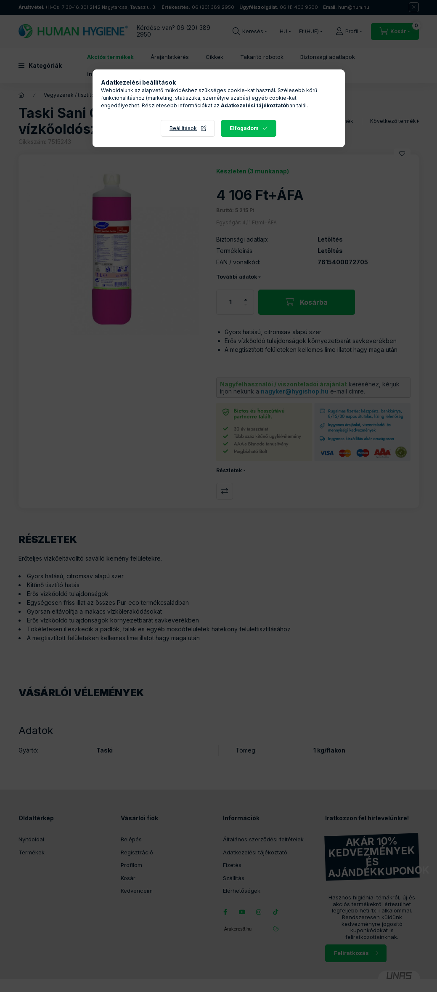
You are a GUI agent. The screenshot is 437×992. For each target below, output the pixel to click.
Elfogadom (244, 128)
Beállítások (183, 128)
